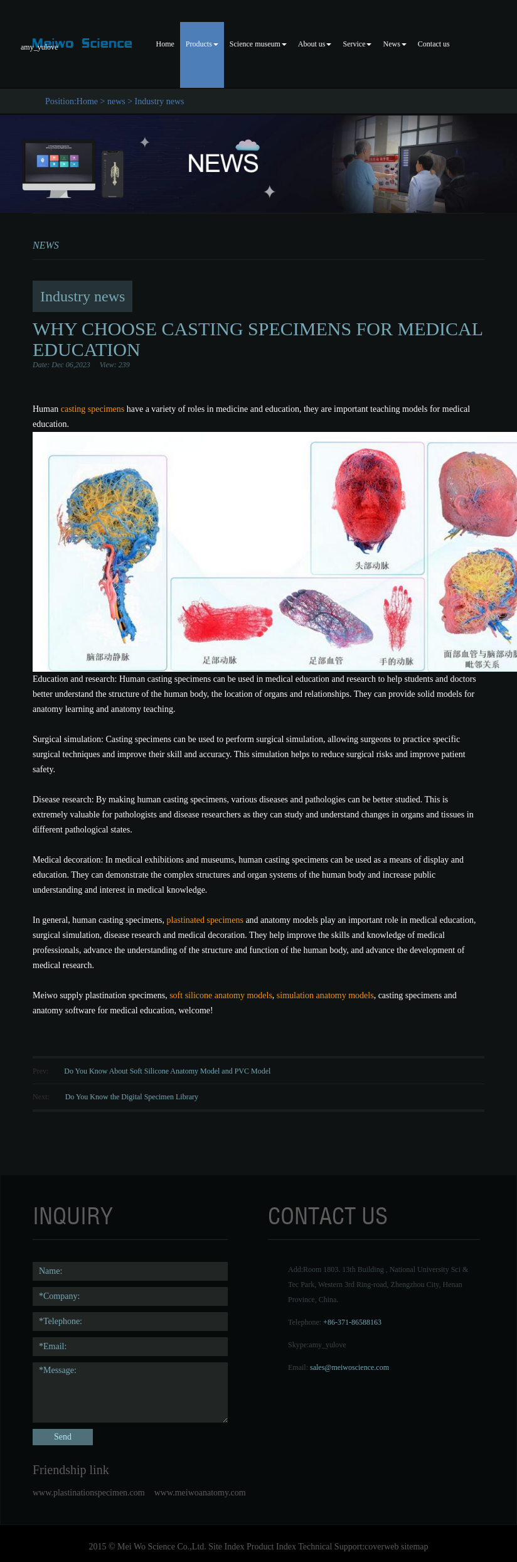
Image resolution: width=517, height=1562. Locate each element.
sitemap (415, 1546)
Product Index (271, 1546)
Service (357, 44)
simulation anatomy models (325, 995)
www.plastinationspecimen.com (89, 1492)
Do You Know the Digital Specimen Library (131, 1096)
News (394, 44)
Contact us (434, 44)
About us (315, 44)
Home (165, 44)
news (116, 101)
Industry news (159, 101)
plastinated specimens (204, 920)
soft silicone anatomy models (220, 995)
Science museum (258, 44)
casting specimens (91, 409)
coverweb (381, 1546)
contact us (328, 1216)
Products (202, 44)
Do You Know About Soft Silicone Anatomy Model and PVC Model (167, 1071)
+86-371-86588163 (352, 1322)
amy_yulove (327, 1344)
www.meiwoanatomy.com (200, 1492)
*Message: (130, 1392)
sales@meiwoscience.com (349, 1367)
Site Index (226, 1546)
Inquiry (73, 1216)
